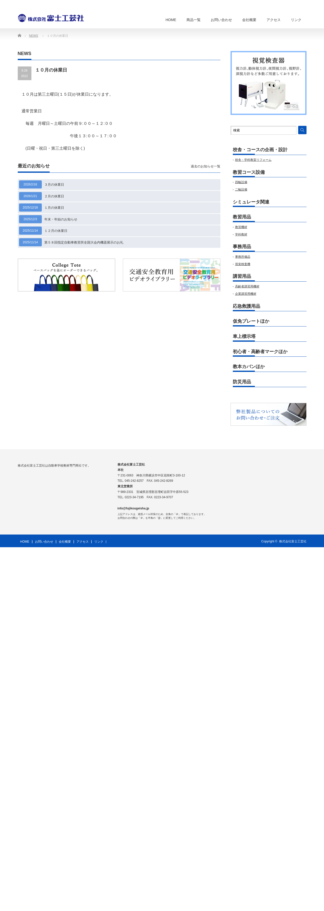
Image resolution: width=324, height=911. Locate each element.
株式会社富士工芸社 (293, 541)
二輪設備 (241, 189)
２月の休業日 (54, 196)
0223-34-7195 (134, 497)
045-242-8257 (134, 481)
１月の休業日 (54, 208)
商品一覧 (193, 20)
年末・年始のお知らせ (60, 219)
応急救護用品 (246, 306)
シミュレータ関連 (251, 202)
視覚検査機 (242, 264)
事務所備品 (242, 257)
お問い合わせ (221, 20)
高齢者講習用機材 (247, 286)
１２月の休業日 (55, 231)
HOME (171, 20)
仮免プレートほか (251, 321)
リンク (296, 20)
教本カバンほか (249, 366)
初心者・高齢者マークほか (260, 351)
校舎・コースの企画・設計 (260, 149)
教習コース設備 (249, 172)
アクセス (273, 20)
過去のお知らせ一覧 (205, 166)
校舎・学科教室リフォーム (253, 160)
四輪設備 (241, 182)
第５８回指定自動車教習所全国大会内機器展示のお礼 (83, 242)
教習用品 (242, 217)
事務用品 (242, 246)
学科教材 (241, 234)
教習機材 (241, 227)
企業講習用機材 (245, 294)
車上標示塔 (244, 336)
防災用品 (242, 382)
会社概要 (249, 20)
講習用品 (242, 276)
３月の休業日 (54, 184)
